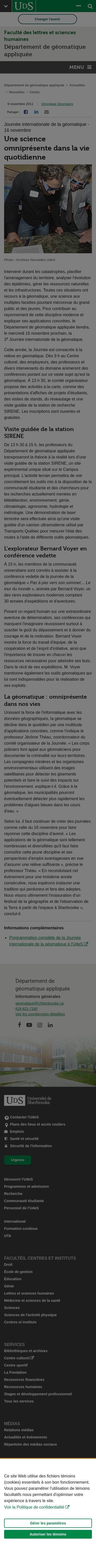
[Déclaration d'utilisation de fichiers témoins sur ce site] (48, 1506)
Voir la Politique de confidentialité (34, 1507)
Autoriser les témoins (48, 1534)
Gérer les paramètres (48, 1523)
